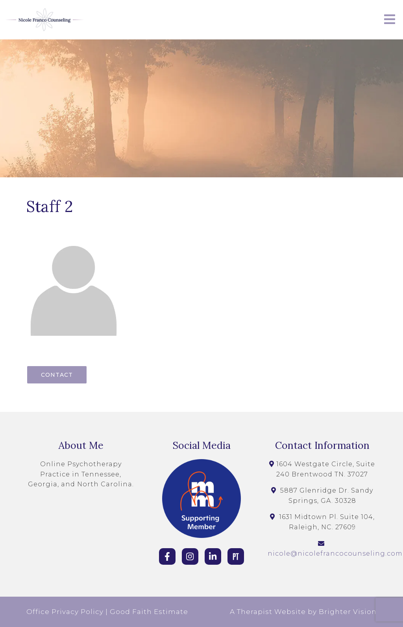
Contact (57, 374)
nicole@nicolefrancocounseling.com (335, 553)
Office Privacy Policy (65, 612)
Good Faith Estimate (149, 612)
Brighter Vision (348, 612)
